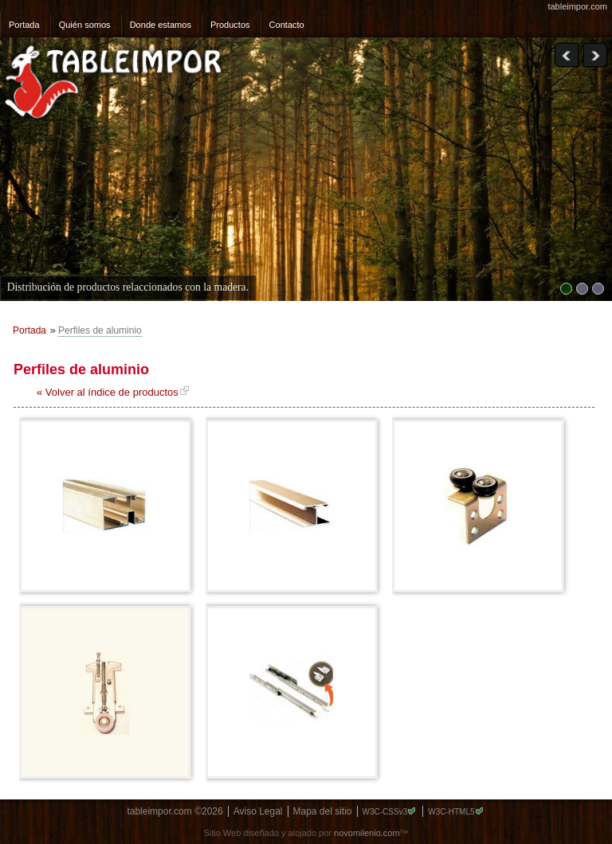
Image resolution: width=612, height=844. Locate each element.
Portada (24, 24)
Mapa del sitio (322, 811)
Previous (566, 55)
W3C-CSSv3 (385, 811)
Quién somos (85, 24)
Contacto (286, 24)
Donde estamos (160, 24)
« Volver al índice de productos (107, 392)
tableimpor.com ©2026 (174, 811)
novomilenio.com (367, 833)
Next (595, 55)
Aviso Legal (258, 811)
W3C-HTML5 (451, 811)
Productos (230, 24)
